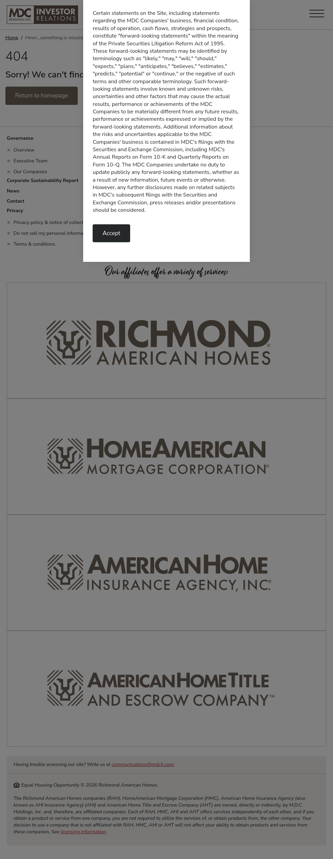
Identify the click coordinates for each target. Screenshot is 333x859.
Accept (111, 233)
